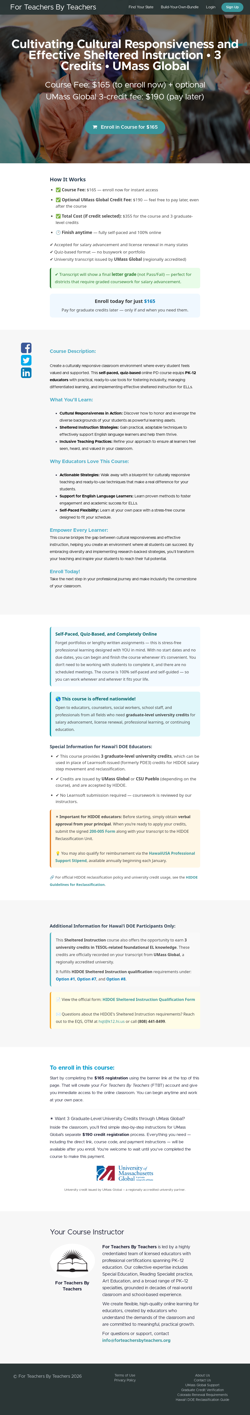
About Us (202, 1375)
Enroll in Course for (125, 127)
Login (210, 7)
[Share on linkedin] (26, 376)
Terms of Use (125, 1375)
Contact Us (202, 1380)
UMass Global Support (202, 1385)
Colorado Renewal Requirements (202, 1395)
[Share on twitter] (26, 363)
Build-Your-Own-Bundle (180, 7)
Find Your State (141, 7)
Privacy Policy (125, 1380)
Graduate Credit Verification (202, 1390)
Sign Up (232, 7)
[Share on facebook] (26, 351)
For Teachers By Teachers (53, 7)
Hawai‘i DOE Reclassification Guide (202, 1400)
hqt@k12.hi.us (112, 1021)
